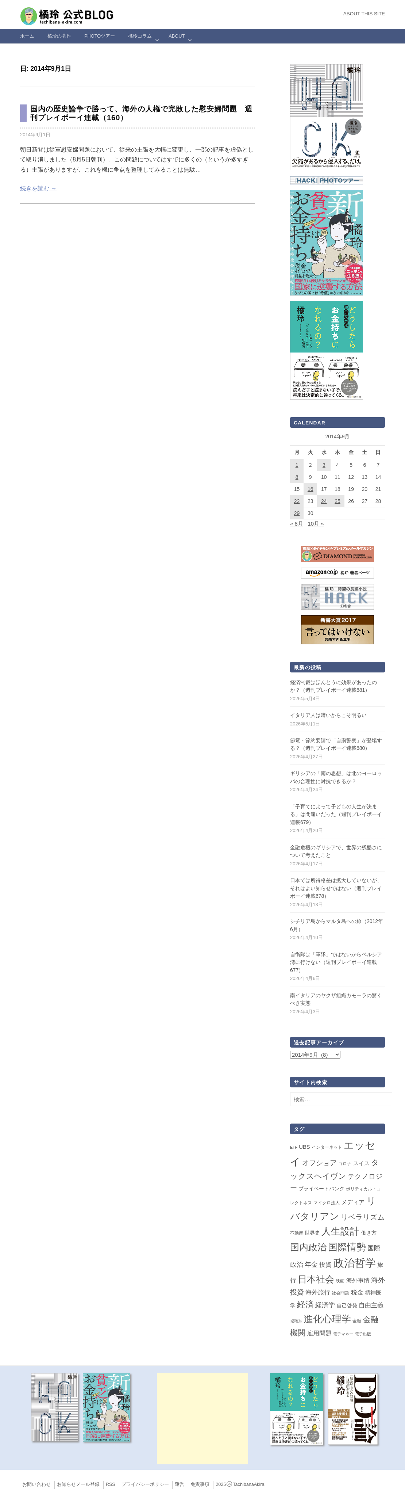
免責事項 (199, 1484)
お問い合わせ (36, 1484)
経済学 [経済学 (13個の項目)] (325, 1305)
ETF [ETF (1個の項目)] (293, 1147)
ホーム (27, 36)
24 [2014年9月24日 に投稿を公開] (324, 501)
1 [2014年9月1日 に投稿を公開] (297, 465)
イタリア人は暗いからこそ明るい (328, 715)
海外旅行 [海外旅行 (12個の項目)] (317, 1292)
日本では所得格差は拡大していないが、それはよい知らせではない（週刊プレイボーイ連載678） (336, 888)
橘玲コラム (140, 36)
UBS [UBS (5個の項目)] (304, 1147)
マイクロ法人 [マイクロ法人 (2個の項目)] (326, 1202)
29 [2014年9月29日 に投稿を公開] (297, 513)
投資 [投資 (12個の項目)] (325, 1264)
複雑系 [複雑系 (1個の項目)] (296, 1321)
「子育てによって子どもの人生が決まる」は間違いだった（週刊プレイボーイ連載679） (336, 814)
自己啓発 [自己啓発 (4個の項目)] (347, 1305)
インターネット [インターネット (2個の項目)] (327, 1147)
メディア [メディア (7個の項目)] (352, 1202)
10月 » (316, 524)
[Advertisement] (202, 1418)
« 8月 (296, 524)
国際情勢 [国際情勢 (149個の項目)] (347, 1247)
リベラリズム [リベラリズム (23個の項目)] (363, 1217)
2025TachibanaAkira (240, 1484)
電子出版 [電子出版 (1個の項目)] (363, 1334)
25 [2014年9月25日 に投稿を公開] (337, 501)
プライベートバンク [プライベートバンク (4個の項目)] (321, 1188)
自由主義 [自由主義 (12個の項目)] (371, 1305)
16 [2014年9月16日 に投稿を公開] (310, 489)
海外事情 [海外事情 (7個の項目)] (358, 1280)
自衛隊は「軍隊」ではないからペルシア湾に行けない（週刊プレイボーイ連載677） (336, 962)
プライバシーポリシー (145, 1484)
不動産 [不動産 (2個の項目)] (296, 1233)
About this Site (364, 13)
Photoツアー (99, 36)
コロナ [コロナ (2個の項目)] (344, 1163)
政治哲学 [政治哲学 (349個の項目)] (354, 1263)
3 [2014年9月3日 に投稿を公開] (324, 465)
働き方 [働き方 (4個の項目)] (369, 1233)
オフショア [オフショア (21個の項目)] (319, 1163)
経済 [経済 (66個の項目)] (305, 1304)
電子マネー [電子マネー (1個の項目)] (343, 1334)
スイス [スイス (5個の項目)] (361, 1163)
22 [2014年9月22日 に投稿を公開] (297, 501)
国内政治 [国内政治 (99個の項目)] (308, 1247)
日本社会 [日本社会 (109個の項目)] (316, 1279)
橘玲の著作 (59, 36)
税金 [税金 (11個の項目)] (357, 1292)
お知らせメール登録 (78, 1484)
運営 (179, 1484)
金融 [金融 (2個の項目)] (356, 1320)
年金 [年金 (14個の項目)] (311, 1264)
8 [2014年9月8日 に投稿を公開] (297, 477)
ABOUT (177, 36)
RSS (110, 1484)
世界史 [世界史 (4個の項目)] (312, 1233)
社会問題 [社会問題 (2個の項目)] (340, 1293)
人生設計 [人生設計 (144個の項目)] (340, 1231)
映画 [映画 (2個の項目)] (340, 1281)
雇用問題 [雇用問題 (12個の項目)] (319, 1333)
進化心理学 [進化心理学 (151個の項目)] (327, 1318)
